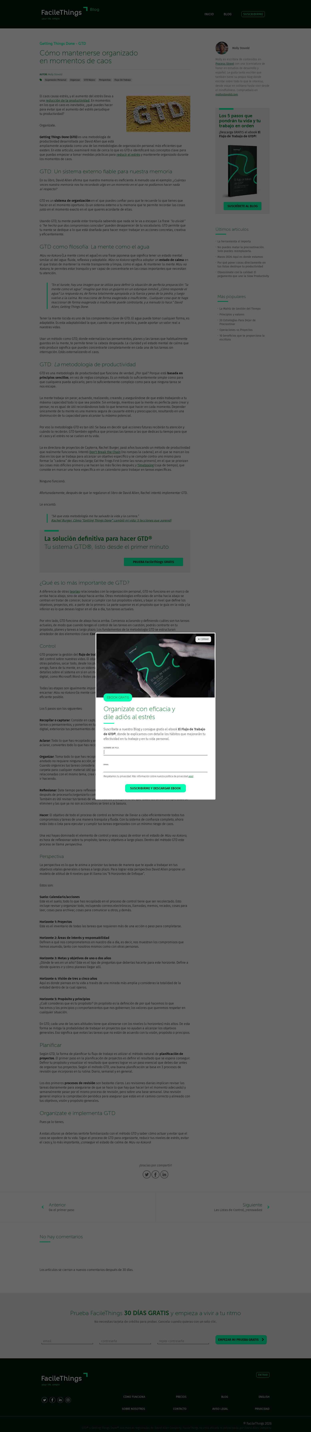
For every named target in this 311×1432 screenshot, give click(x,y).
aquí (190, 776)
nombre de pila (111, 748)
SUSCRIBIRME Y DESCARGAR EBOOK (155, 788)
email (106, 764)
